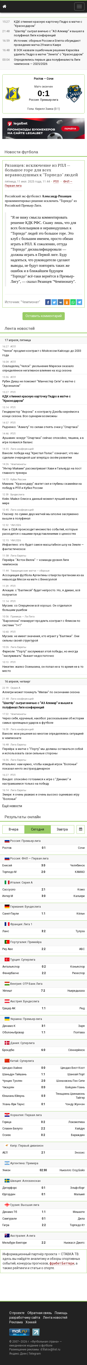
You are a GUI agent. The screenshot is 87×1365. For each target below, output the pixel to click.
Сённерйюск (76, 1050)
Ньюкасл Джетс (74, 1242)
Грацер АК (9, 1008)
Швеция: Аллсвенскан (25, 1181)
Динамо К (9, 1026)
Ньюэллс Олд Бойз (72, 1170)
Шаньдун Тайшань (14, 1074)
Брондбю (8, 1050)
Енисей (7, 865)
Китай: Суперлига (22, 1061)
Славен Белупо (12, 1128)
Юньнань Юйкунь (13, 1096)
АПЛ (13, 346)
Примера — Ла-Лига (22, 616)
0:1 (44, 847)
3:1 (43, 1026)
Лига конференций (22, 448)
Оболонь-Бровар (13, 1032)
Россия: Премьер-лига (43, 99)
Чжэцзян (8, 1087)
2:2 (43, 949)
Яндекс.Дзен (18, 1353)
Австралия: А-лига (22, 1235)
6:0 (43, 1050)
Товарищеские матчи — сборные (30, 570)
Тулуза (80, 931)
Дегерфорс (9, 1187)
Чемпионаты (18, 464)
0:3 (43, 1096)
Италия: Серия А (21, 882)
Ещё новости (12, 806)
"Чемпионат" (30, 302)
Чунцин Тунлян (12, 1080)
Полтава (79, 1032)
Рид (82, 1008)
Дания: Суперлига (22, 1043)
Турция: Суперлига (22, 959)
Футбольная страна (45, 1341)
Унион (6, 1170)
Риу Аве (7, 949)
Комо (81, 889)
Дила (81, 1218)
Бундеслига (17, 494)
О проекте (17, 1313)
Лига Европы (18, 555)
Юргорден (8, 1194)
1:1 (43, 913)
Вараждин (78, 1135)
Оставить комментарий (44, 316)
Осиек (6, 1135)
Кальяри (79, 896)
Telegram (35, 1353)
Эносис (79, 1152)
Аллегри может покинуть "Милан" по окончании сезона (41, 692)
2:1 (43, 889)
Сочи (50, 78)
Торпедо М (9, 872)
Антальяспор (10, 966)
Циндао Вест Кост (73, 1067)
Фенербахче (10, 973)
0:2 (44, 966)
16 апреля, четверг (17, 681)
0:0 (43, 1067)
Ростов (38, 78)
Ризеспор (78, 973)
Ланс (5, 931)
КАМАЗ (80, 872)
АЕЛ (5, 1152)
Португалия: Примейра (26, 942)
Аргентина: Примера (24, 1163)
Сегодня (37, 829)
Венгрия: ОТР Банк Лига (26, 983)
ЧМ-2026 (15, 525)
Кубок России (18, 479)
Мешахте (79, 1212)
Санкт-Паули (10, 913)
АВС (82, 949)
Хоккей (31, 1322)
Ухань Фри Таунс (13, 1104)
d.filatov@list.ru (50, 1349)
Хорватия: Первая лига (26, 1115)
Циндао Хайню (12, 1067)
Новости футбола (21, 152)
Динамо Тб (9, 1212)
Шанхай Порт (76, 1074)
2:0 (43, 872)
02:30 (43, 1170)
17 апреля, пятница (18, 340)
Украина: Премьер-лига (26, 1019)
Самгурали (9, 1218)
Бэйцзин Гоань (75, 1087)
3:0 (43, 865)
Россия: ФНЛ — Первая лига (29, 858)
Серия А (15, 687)
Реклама (16, 1322)
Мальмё (79, 1194)
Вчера (13, 829)
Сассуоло (8, 889)
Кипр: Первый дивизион (26, 1145)
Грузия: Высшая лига (24, 1205)
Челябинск (77, 865)
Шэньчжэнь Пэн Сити (70, 1080)
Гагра (5, 1225)
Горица (6, 1122)
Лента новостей (20, 328)
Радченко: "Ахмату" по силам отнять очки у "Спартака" (40, 427)
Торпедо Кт (77, 1225)
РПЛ (56, 181)
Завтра (62, 829)
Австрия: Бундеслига (24, 1001)
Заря (81, 1026)
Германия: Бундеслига (25, 906)
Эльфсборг (77, 1187)
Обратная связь (39, 1313)
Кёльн (81, 913)
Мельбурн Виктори (14, 1242)
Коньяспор (77, 966)
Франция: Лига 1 (21, 924)
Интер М (7, 896)
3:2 (43, 931)
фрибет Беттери (61, 1263)
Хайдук (80, 1128)
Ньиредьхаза (76, 990)
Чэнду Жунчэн (75, 1104)
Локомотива (76, 1122)
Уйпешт (7, 990)
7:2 (43, 990)
